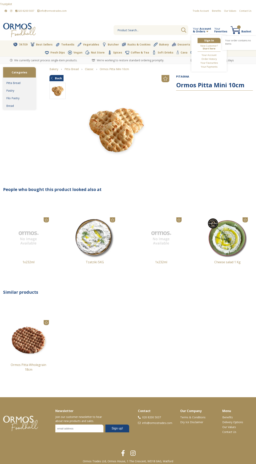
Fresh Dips (55, 52)
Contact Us (245, 10)
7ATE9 (20, 44)
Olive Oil (201, 44)
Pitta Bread (13, 83)
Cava (182, 52)
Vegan (75, 52)
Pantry (219, 44)
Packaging (201, 52)
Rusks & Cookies (136, 44)
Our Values (230, 10)
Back (56, 78)
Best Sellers (42, 44)
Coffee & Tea (137, 52)
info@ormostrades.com (52, 10)
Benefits (216, 10)
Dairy (236, 44)
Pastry (10, 90)
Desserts (181, 44)
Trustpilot (6, 4)
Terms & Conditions (193, 417)
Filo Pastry (12, 98)
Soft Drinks (162, 52)
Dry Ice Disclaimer (191, 422)
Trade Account (201, 10)
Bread (10, 106)
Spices (115, 52)
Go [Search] (183, 30)
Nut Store (95, 52)
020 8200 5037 (24, 10)
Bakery (161, 44)
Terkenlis (65, 44)
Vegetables (88, 44)
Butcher (110, 44)
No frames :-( (92, 430)
